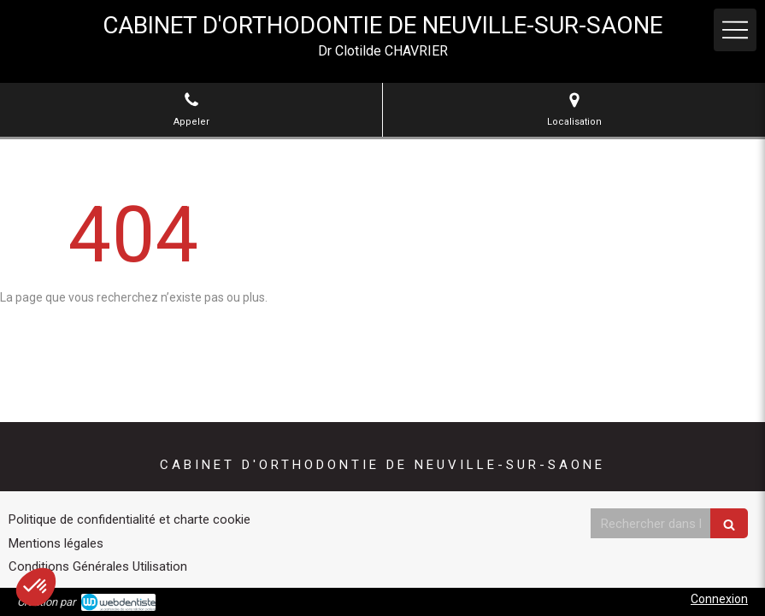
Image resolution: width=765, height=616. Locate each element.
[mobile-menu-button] (735, 30)
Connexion (719, 599)
